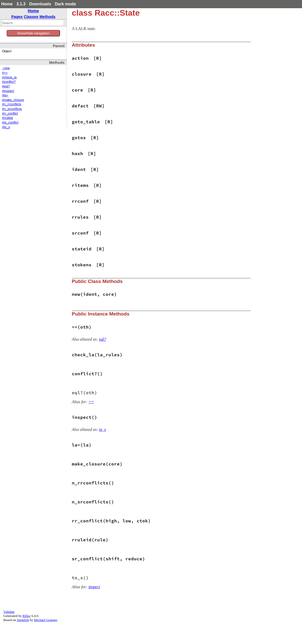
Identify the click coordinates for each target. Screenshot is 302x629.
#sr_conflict (10, 122)
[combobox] (32, 22)
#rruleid (7, 118)
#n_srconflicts (12, 109)
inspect (94, 587)
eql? (102, 339)
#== (5, 73)
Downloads (40, 4)
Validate (9, 612)
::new (6, 68)
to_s (102, 429)
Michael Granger (45, 620)
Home (7, 4)
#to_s (6, 127)
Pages (17, 16)
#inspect (8, 91)
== (91, 402)
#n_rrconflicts (11, 104)
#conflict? (9, 82)
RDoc (27, 616)
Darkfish (23, 620)
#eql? (6, 86)
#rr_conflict (10, 113)
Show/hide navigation (33, 33)
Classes (31, 16)
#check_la (9, 77)
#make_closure (13, 100)
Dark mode (65, 4)
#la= (5, 95)
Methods (47, 16)
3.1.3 (21, 4)
